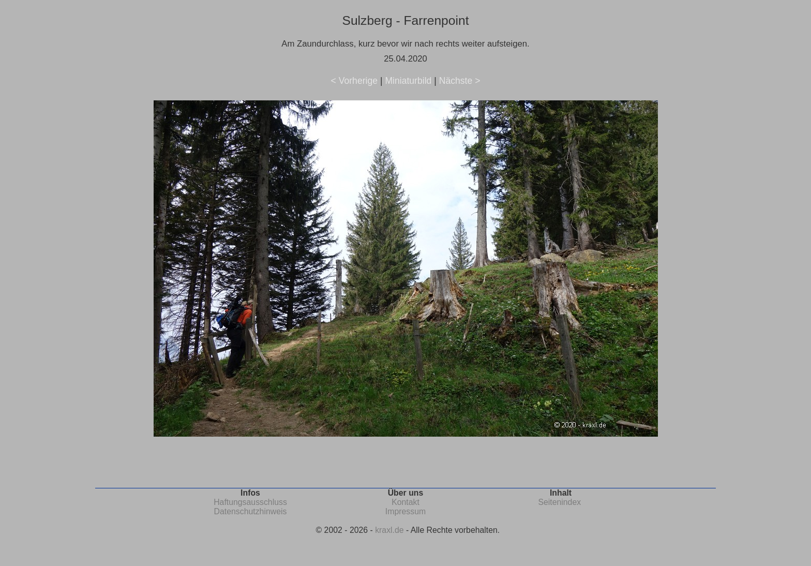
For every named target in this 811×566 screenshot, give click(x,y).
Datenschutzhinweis (250, 511)
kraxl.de (389, 530)
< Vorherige (354, 81)
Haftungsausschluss (250, 502)
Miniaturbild (408, 81)
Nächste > (459, 81)
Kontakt (405, 502)
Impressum (405, 511)
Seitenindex (559, 502)
